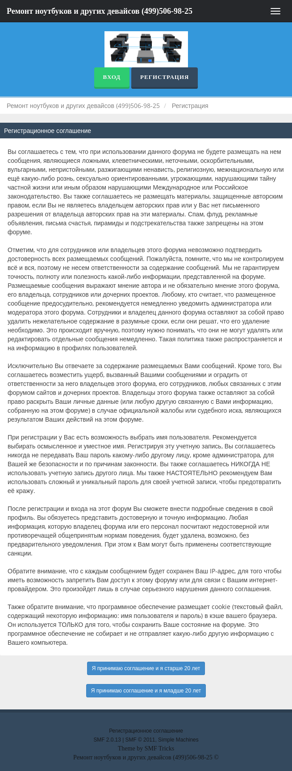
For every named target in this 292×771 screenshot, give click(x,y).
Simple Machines (178, 740)
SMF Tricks (160, 748)
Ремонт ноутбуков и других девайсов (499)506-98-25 (99, 11)
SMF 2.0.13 (107, 740)
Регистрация (164, 77)
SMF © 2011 (140, 740)
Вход (112, 77)
